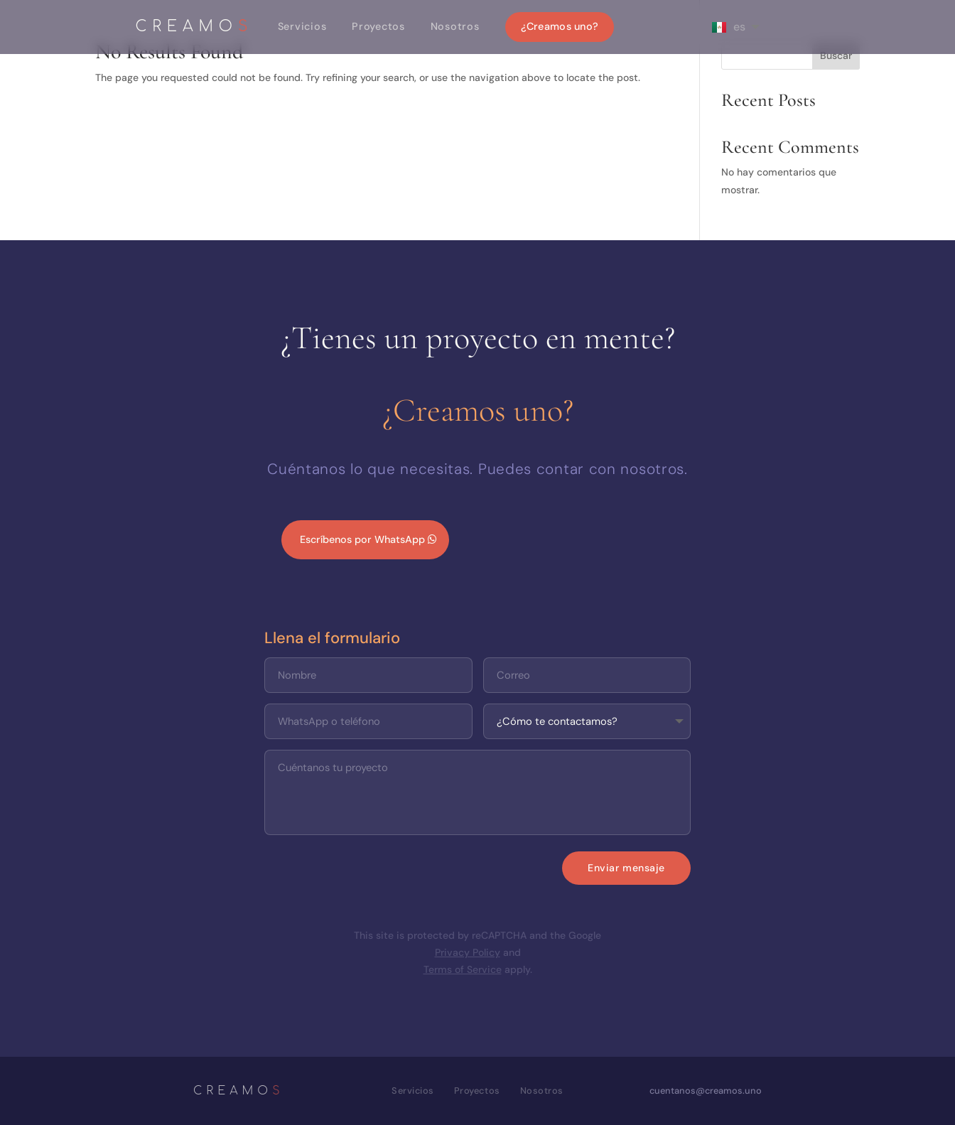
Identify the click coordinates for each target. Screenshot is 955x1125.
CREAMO (194, 27)
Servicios (302, 26)
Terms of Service (462, 969)
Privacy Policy (467, 952)
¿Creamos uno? (560, 26)
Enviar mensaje (626, 867)
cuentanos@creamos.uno (705, 1090)
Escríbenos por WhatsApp (362, 539)
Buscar (836, 55)
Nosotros (455, 26)
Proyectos (378, 26)
